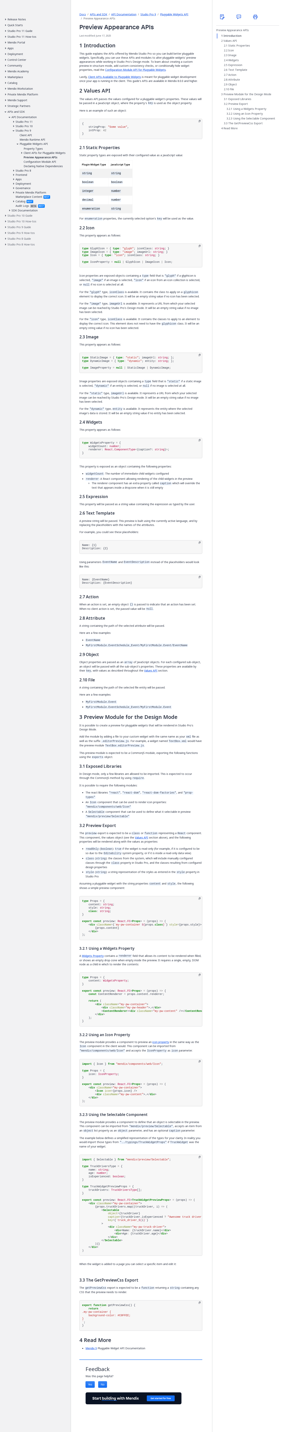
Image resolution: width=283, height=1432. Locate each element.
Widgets (233, 60)
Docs (82, 14)
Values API (150, 670)
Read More (230, 128)
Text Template (237, 70)
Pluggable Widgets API (174, 14)
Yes (90, 1384)
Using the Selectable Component (254, 118)
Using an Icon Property (248, 114)
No (103, 1384)
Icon (231, 50)
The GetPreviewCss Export (245, 123)
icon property (160, 1042)
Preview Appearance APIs (232, 30)
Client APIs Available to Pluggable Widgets (114, 77)
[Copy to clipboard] (199, 121)
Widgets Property (93, 956)
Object (232, 84)
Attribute (234, 80)
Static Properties (239, 45)
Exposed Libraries (239, 99)
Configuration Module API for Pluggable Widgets (135, 70)
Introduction (232, 36)
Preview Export (238, 104)
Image (232, 55)
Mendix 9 (91, 1348)
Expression (235, 65)
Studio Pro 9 (148, 14)
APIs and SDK (98, 14)
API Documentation (123, 14)
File (232, 89)
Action (232, 75)
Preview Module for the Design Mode (247, 94)
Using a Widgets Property (249, 109)
